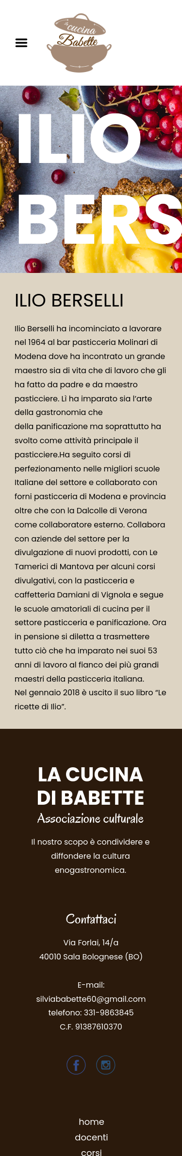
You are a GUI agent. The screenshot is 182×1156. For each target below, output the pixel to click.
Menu (25, 43)
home (91, 1122)
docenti (91, 1137)
